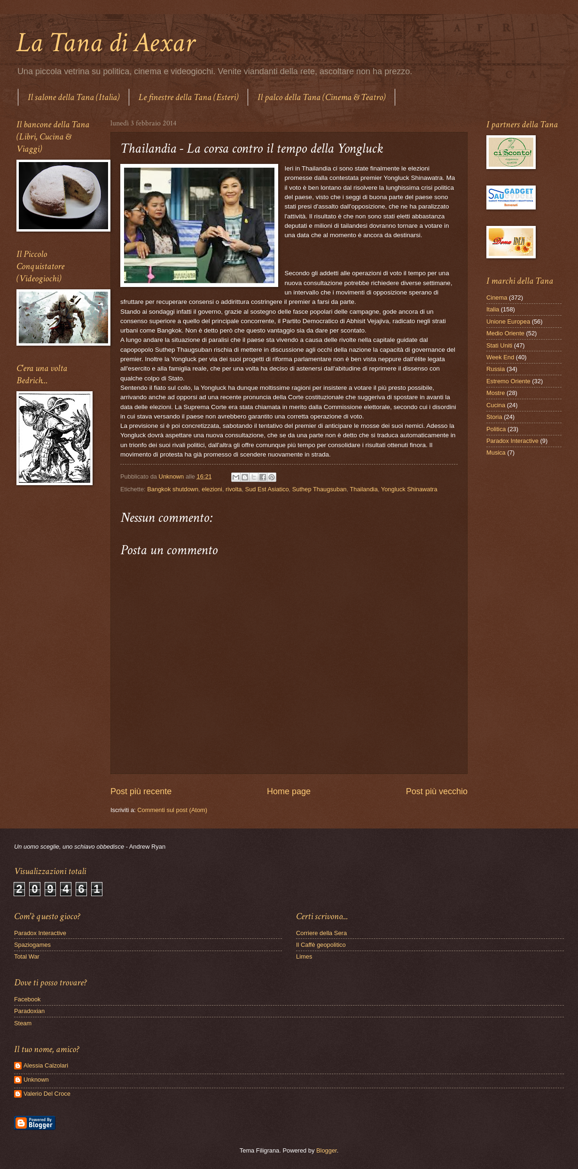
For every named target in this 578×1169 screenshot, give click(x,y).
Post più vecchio (437, 791)
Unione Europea (508, 321)
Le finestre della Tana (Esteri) (188, 97)
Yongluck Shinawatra (409, 489)
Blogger (326, 1150)
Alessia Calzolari (45, 1065)
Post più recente (141, 791)
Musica (496, 452)
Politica (496, 429)
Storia (494, 416)
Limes (304, 956)
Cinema (496, 297)
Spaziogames (32, 944)
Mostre (495, 392)
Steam (22, 1023)
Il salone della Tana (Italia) (73, 97)
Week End (500, 357)
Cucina (495, 405)
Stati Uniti (499, 345)
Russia (495, 368)
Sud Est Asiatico (267, 489)
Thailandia (363, 489)
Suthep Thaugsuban (319, 489)
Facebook (27, 999)
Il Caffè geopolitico (321, 944)
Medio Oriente (505, 333)
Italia (492, 309)
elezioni (212, 489)
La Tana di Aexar (105, 42)
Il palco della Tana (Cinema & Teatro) (321, 97)
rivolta (234, 489)
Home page (289, 791)
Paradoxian (29, 1010)
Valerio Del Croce (46, 1093)
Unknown (36, 1079)
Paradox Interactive (512, 440)
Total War (26, 956)
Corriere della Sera (321, 933)
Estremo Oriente (508, 381)
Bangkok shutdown (172, 489)
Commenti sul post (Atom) (172, 809)
